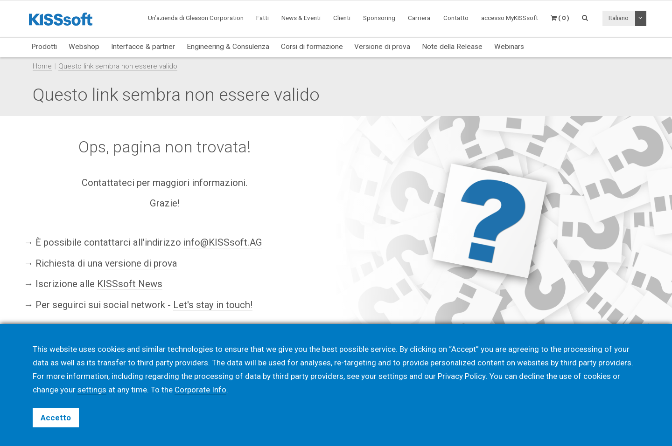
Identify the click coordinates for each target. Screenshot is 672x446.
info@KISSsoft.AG (222, 242)
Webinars (509, 46)
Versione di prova (382, 46)
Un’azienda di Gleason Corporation (196, 17)
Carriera (419, 17)
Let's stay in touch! (213, 304)
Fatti (262, 17)
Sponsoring (379, 17)
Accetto (56, 417)
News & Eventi (301, 17)
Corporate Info (200, 389)
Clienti (341, 17)
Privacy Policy (461, 376)
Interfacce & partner (143, 46)
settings (91, 389)
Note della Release (452, 46)
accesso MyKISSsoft (509, 17)
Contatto (456, 17)
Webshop (84, 46)
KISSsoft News (129, 283)
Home (42, 66)
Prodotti (44, 46)
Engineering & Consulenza (228, 46)
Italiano (619, 17)
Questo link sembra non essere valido (117, 66)
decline (531, 376)
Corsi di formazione (312, 46)
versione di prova (141, 262)
